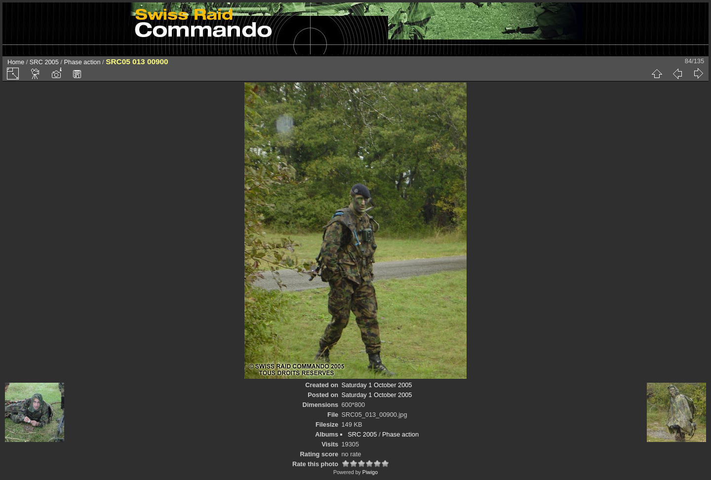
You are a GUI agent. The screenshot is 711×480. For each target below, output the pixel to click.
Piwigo (370, 472)
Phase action (82, 62)
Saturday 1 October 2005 (377, 385)
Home (15, 62)
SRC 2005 (44, 62)
